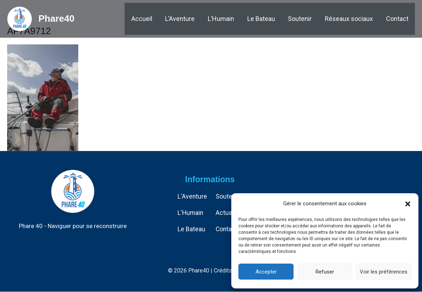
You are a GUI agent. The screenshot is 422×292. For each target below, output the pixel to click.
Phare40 (56, 19)
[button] (407, 203)
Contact (398, 19)
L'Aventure (192, 196)
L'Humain (191, 212)
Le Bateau (269, 19)
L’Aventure (193, 19)
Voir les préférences (383, 272)
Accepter (266, 272)
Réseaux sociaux (352, 19)
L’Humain (231, 19)
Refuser (325, 272)
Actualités (230, 212)
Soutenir (306, 19)
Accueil (157, 19)
